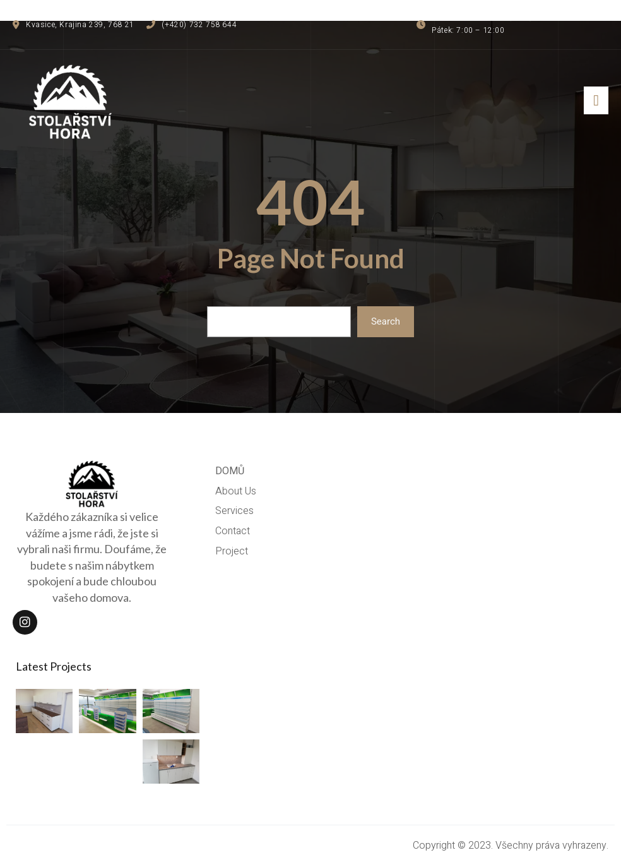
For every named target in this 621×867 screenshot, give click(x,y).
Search (385, 321)
